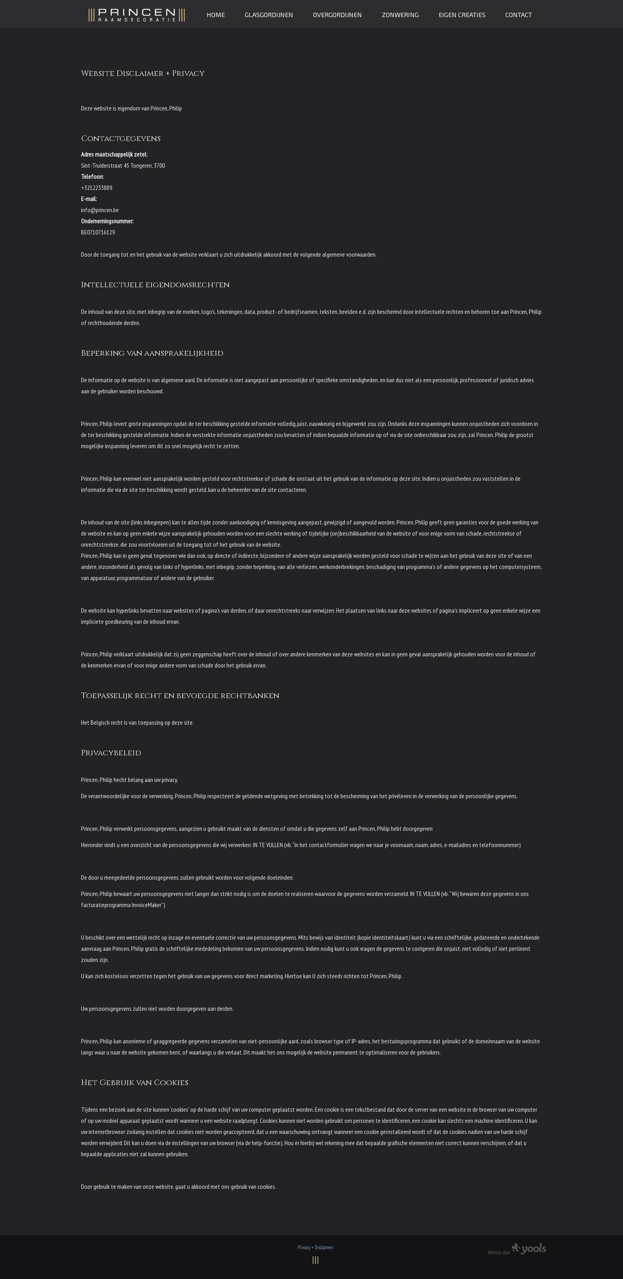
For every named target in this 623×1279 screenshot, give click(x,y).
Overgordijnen (337, 14)
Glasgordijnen (269, 14)
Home (216, 14)
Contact (518, 14)
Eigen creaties (462, 14)
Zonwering (400, 14)
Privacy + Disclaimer (315, 1247)
